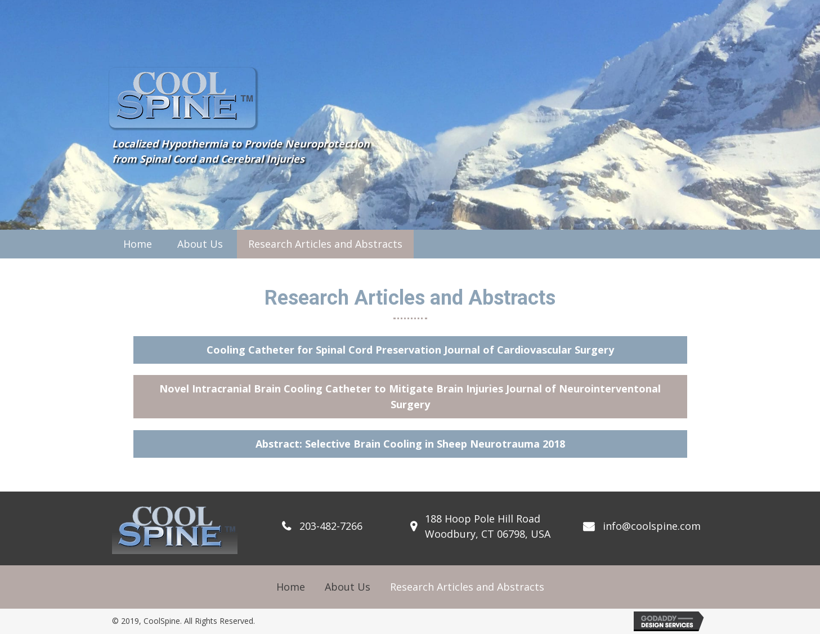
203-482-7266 (330, 526)
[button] (410, 350)
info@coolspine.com (652, 526)
